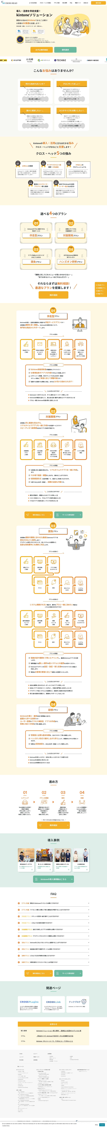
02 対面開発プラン (101, 288)
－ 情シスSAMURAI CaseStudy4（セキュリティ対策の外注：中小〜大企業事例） (26, 1105)
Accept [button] (102, 1124)
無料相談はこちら (39, 515)
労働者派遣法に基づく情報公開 (23, 1121)
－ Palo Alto (62, 1080)
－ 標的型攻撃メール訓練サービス (66, 1072)
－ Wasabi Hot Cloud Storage (22, 1087)
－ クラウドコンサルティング (22, 1072)
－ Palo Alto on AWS (64, 1082)
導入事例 (64, 3)
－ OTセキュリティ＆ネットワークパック (67, 1093)
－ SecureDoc (62, 1074)
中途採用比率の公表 (36, 1121)
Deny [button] (96, 1124)
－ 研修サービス (20, 1111)
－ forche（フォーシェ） (82, 1071)
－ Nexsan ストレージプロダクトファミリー (68, 1088)
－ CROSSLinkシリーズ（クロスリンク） (45, 1086)
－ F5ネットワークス (64, 1083)
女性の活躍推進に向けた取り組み (49, 1121)
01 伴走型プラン (100, 285)
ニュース (21, 1056)
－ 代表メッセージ (52, 1058)
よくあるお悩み (33, 3)
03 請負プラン (100, 291)
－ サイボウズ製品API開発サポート (43, 1097)
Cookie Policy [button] (6, 1125)
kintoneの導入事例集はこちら (53, 879)
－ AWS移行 (19, 1074)
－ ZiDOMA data (20, 1085)
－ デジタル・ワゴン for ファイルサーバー (25, 1082)
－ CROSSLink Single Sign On (42, 1100)
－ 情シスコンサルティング (22, 1108)
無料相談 (98, 3)
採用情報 (35, 1060)
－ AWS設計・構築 (20, 1071)
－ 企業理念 (50, 1056)
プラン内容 (57, 3)
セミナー (35, 1053)
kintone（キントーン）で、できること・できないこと (54, 1041)
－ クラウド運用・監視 (21, 1076)
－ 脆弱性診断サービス (64, 1094)
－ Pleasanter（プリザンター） (43, 1083)
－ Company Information (74, 1059)
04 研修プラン (100, 293)
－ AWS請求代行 (20, 1079)
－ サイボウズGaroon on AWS (22, 1077)
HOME (20, 1053)
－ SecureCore (63, 1076)
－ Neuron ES (19, 1084)
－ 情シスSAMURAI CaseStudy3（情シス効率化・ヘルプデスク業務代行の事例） (26, 1101)
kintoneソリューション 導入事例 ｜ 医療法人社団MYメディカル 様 (58, 1031)
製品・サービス (21, 1066)
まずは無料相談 (41, 49)
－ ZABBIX (62, 1085)
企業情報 (49, 1053)
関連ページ (78, 3)
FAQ (71, 3)
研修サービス (36, 1056)
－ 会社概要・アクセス (53, 1061)
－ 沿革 (70, 1058)
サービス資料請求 (68, 515)
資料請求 (65, 49)
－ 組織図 (71, 1056)
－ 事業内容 (50, 1059)
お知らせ (86, 3)
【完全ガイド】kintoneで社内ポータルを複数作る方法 (54, 1036)
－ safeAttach (62, 1071)
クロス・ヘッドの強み (45, 3)
